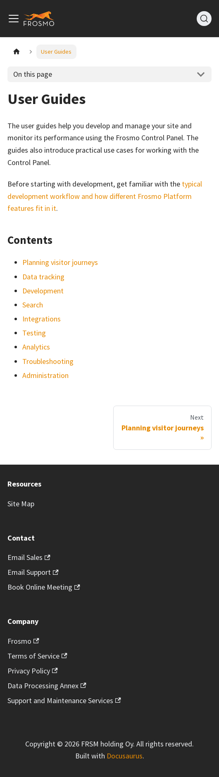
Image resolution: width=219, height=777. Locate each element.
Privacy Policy (32, 670)
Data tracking (43, 276)
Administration (45, 375)
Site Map (20, 503)
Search (32, 304)
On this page (32, 74)
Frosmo (23, 641)
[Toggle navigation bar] (13, 18)
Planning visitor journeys (60, 262)
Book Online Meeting (43, 587)
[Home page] (16, 52)
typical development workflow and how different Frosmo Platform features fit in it (104, 196)
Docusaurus (125, 755)
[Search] (204, 18)
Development (43, 290)
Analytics (36, 347)
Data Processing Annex (46, 685)
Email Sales (28, 557)
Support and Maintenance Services (64, 700)
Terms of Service (37, 656)
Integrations (41, 319)
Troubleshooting (48, 361)
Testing (34, 333)
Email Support (33, 572)
